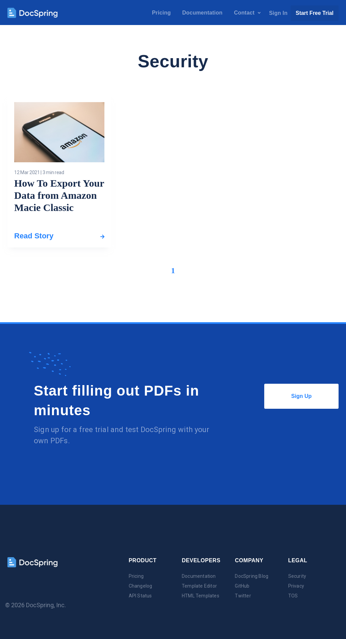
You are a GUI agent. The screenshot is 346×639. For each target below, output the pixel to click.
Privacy (296, 586)
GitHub (242, 586)
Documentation (202, 13)
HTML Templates (200, 595)
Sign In (278, 13)
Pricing (161, 13)
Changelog (140, 586)
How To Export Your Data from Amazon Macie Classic (59, 195)
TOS (293, 595)
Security (297, 576)
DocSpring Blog (251, 576)
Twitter (243, 595)
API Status (140, 595)
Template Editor (199, 586)
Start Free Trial (314, 13)
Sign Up (315, 396)
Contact (247, 13)
